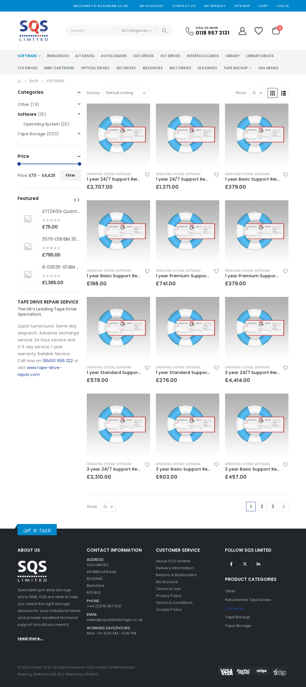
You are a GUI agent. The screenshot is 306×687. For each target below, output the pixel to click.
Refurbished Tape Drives (248, 599)
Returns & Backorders (176, 575)
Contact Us (183, 5)
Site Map (242, 5)
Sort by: (94, 93)
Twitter (245, 564)
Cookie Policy (169, 609)
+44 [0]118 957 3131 (104, 606)
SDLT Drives (180, 67)
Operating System (101, 174)
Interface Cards (203, 55)
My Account (152, 5)
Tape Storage (31, 134)
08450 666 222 (58, 361)
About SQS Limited (173, 561)
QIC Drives (126, 67)
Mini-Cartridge (59, 67)
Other (23, 104)
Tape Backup (236, 67)
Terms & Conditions (174, 602)
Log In (282, 5)
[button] (75, 199)
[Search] (164, 30)
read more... (30, 638)
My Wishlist (215, 5)
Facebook (231, 564)
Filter (70, 175)
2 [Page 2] (261, 506)
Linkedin (258, 564)
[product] (118, 135)
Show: (241, 93)
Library (233, 55)
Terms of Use (168, 588)
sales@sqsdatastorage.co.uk (115, 619)
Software (27, 55)
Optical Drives (95, 67)
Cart (263, 5)
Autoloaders (114, 55)
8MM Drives (58, 55)
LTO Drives (27, 67)
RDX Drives (153, 67)
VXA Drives (268, 67)
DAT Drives (143, 55)
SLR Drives (207, 67)
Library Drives (259, 55)
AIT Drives (84, 55)
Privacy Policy (169, 595)
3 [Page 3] (272, 506)
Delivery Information (175, 568)
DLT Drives (170, 55)
